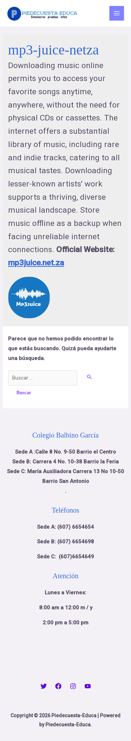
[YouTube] (88, 686)
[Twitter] (44, 686)
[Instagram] (73, 686)
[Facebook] (58, 686)
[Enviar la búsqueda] (90, 377)
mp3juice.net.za (36, 262)
